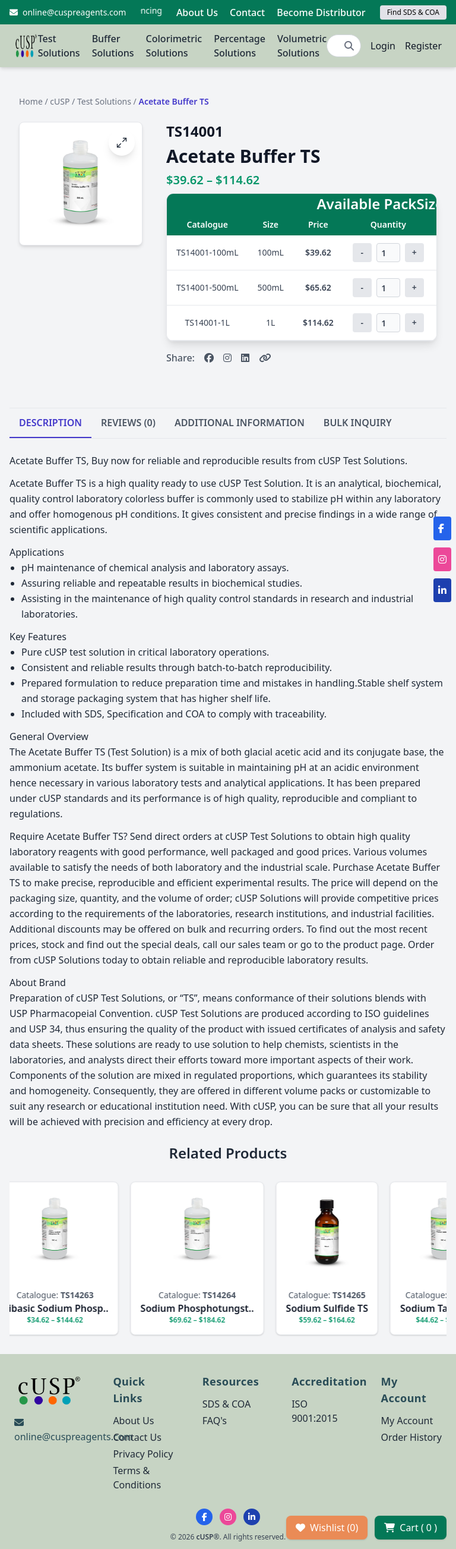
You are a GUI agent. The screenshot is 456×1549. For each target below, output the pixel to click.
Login (382, 45)
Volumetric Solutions (302, 45)
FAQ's (214, 1420)
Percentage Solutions (239, 45)
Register (423, 45)
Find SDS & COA (413, 12)
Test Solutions (59, 45)
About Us (197, 12)
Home (31, 101)
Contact (247, 12)
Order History (411, 1437)
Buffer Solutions (113, 45)
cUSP (59, 101)
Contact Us (137, 1437)
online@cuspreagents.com (73, 1436)
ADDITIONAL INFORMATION (240, 422)
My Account (407, 1420)
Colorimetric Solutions (174, 45)
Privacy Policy (143, 1453)
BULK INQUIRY (358, 422)
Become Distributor (321, 12)
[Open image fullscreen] (122, 143)
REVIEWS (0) (128, 422)
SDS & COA (226, 1404)
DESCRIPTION (50, 422)
